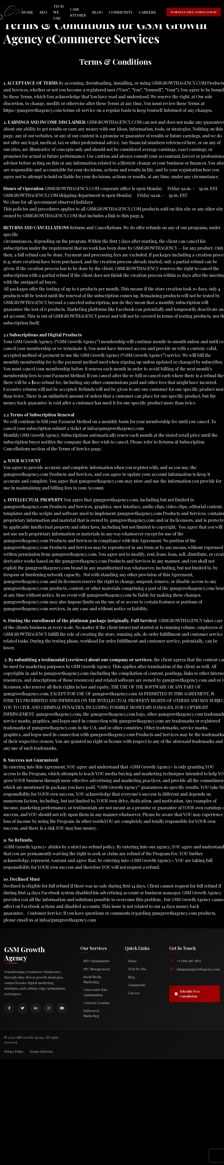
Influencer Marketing (91, 1013)
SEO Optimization (97, 961)
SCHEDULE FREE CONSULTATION (194, 12)
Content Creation (96, 1003)
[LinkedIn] (36, 1008)
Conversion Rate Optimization (96, 992)
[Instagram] (49, 1008)
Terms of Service (41, 1051)
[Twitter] (22, 1008)
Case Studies (78, 12)
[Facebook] (9, 1008)
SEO (43, 12)
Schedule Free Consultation (187, 993)
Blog (97, 12)
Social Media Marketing (92, 979)
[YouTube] (62, 1008)
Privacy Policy (13, 1051)
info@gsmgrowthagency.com (67, 920)
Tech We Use (58, 12)
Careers (147, 12)
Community (121, 12)
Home (27, 12)
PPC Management (97, 969)
